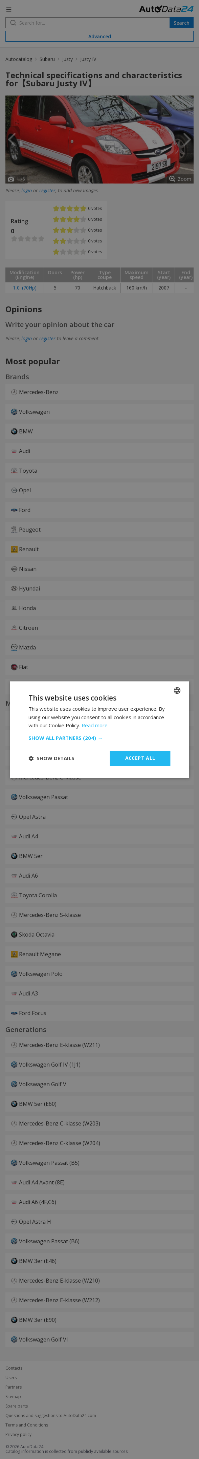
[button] (99, 738)
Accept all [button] (140, 758)
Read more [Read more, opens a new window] (95, 725)
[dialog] (99, 729)
